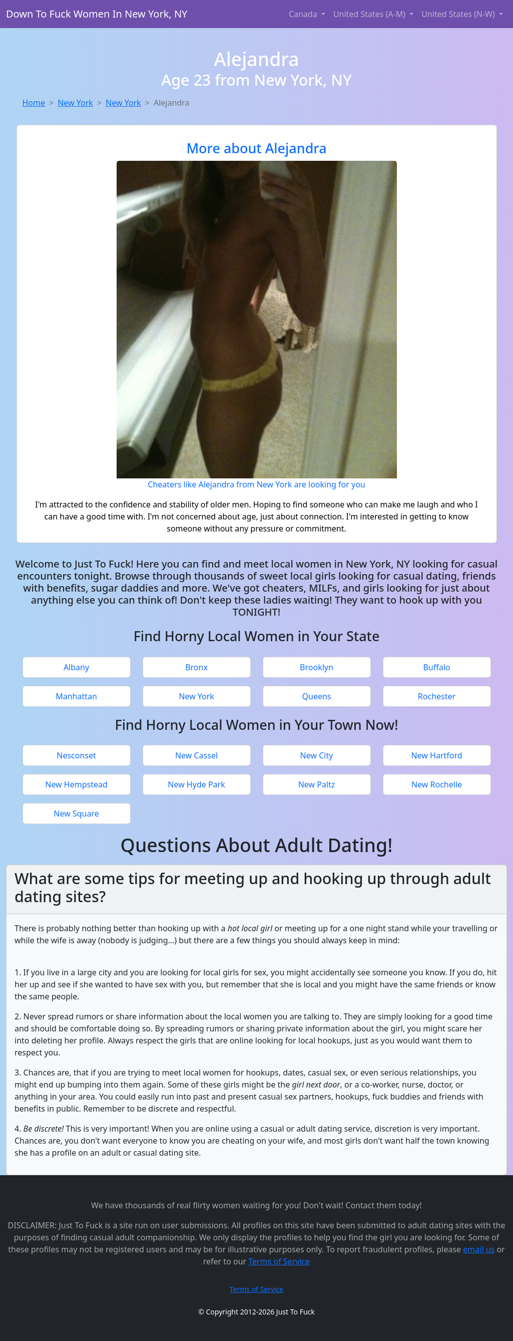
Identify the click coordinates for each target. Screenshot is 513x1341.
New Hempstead (76, 784)
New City (316, 755)
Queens (316, 696)
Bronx (196, 667)
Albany (76, 667)
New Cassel (196, 755)
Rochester (436, 696)
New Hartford (436, 755)
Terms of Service (279, 1261)
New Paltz (316, 784)
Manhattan (76, 696)
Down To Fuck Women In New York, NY (96, 14)
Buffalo (436, 667)
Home (34, 102)
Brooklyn (316, 667)
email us (478, 1249)
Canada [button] (304, 14)
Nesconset (76, 755)
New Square (76, 813)
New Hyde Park (196, 784)
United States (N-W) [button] (459, 14)
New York (75, 102)
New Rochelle (436, 784)
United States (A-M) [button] (370, 14)
